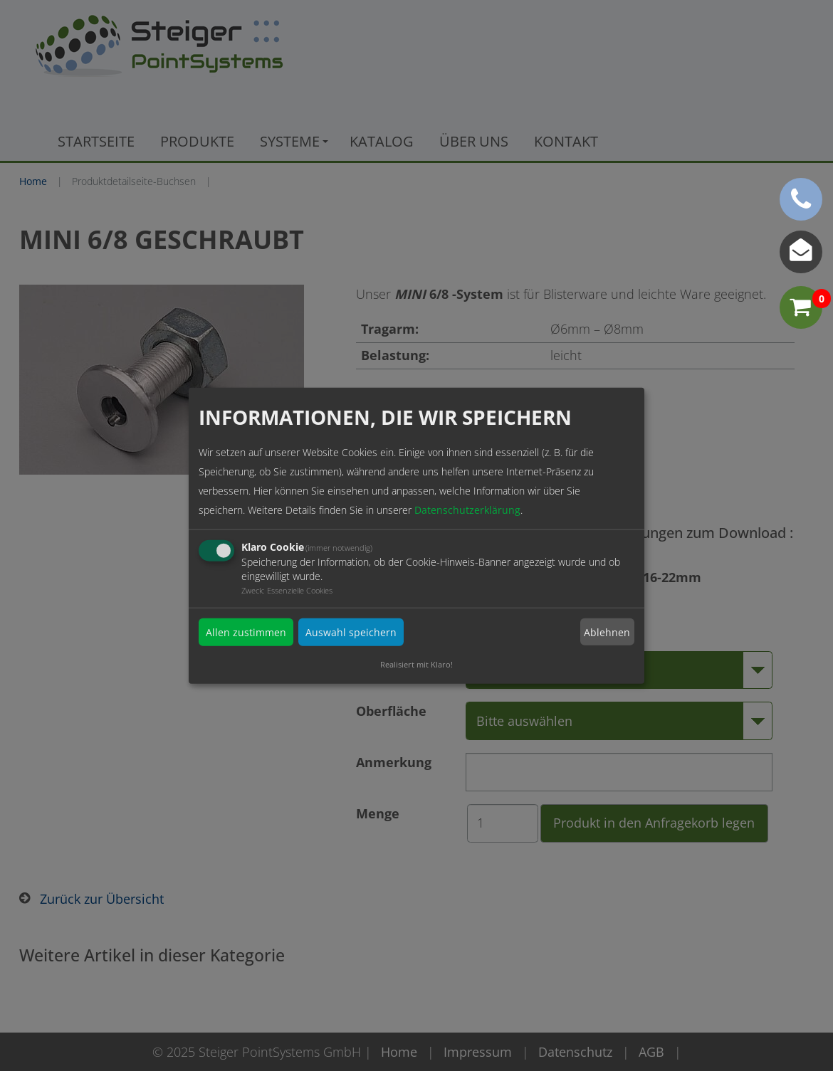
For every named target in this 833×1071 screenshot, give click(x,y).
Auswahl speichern (351, 632)
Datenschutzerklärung (467, 510)
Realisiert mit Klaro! (416, 664)
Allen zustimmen (246, 632)
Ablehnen (607, 632)
